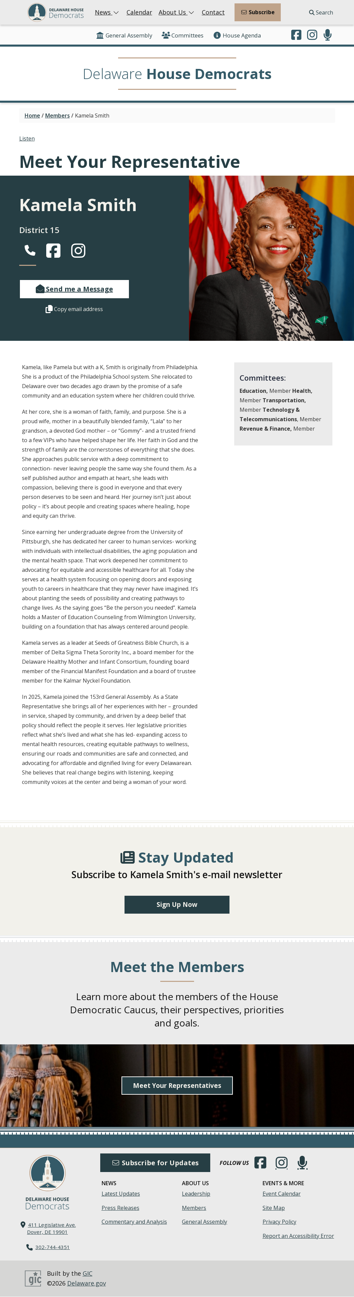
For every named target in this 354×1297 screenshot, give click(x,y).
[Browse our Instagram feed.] (312, 35)
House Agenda (237, 35)
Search (321, 12)
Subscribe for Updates (155, 1163)
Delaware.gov (86, 1283)
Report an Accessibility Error (298, 1236)
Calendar (139, 12)
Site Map (274, 1208)
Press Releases (120, 1208)
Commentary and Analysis (134, 1222)
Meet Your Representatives (177, 1085)
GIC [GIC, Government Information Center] (87, 1274)
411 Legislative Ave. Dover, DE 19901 (51, 1229)
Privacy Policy (279, 1222)
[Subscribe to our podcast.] (327, 35)
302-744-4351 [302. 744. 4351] (52, 1247)
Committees (182, 35)
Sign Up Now (177, 904)
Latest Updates (121, 1194)
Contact (213, 12)
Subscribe (258, 12)
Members (57, 115)
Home (32, 115)
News (107, 12)
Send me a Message (74, 289)
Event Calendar (282, 1194)
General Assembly (124, 35)
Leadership (196, 1194)
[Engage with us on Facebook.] (296, 35)
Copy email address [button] (74, 309)
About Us (177, 12)
